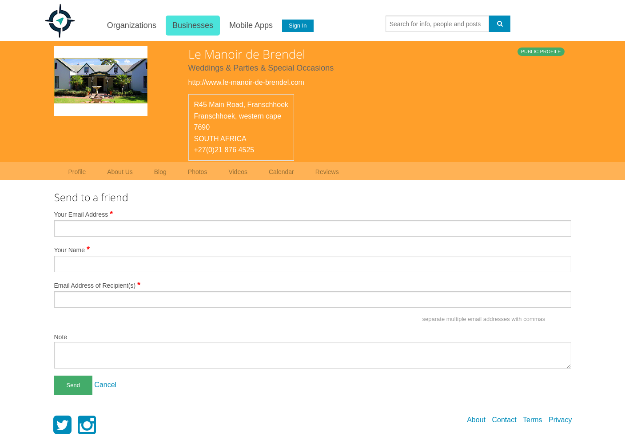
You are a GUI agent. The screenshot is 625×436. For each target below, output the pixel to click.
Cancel (105, 384)
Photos (197, 171)
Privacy (560, 420)
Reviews (327, 171)
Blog (160, 171)
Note (61, 337)
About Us (120, 171)
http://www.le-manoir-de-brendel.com (246, 82)
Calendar (281, 171)
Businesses (192, 25)
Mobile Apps (251, 25)
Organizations (131, 25)
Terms (532, 420)
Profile (77, 171)
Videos (237, 171)
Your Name (72, 249)
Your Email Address (83, 214)
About (476, 420)
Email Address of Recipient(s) (97, 285)
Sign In (298, 25)
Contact (504, 420)
